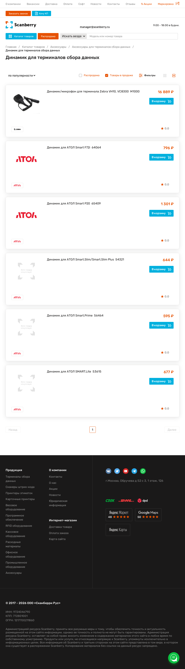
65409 (96, 203)
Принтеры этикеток (19, 493)
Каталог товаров (33, 47)
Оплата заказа (58, 533)
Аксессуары (58, 47)
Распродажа (48, 36)
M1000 (135, 91)
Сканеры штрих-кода (20, 487)
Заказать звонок (18, 13)
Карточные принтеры (20, 499)
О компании (13, 4)
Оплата (67, 4)
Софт (81, 4)
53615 (97, 371)
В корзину (161, 101)
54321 (119, 259)
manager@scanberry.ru (95, 27)
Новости (96, 4)
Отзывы (130, 4)
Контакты (113, 4)
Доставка (51, 4)
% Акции (146, 4)
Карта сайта (57, 539)
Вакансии (33, 4)
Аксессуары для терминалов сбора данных (101, 47)
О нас (52, 483)
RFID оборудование (19, 525)
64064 (96, 147)
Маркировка (168, 4)
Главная (11, 47)
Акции (53, 489)
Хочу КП (41, 13)
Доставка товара (60, 527)
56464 (98, 315)
